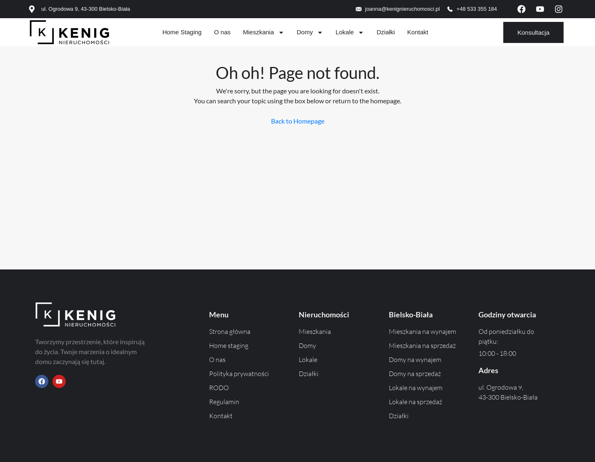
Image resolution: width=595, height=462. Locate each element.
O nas (222, 32)
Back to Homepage (297, 121)
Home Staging (182, 32)
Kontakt (417, 32)
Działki (385, 32)
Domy (310, 32)
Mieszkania (263, 32)
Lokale (350, 32)
